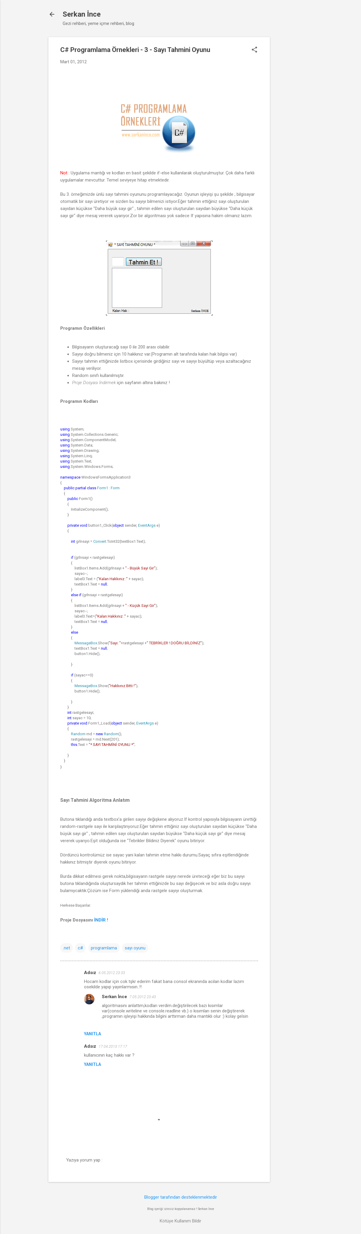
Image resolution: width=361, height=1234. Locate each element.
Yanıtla (92, 1033)
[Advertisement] (294, 126)
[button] (254, 50)
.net (66, 948)
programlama (104, 948)
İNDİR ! (101, 920)
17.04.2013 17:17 (113, 1046)
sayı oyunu (135, 948)
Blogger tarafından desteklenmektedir (180, 1197)
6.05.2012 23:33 (112, 973)
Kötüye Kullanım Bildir (180, 1221)
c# (80, 948)
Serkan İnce (82, 14)
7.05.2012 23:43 (142, 997)
